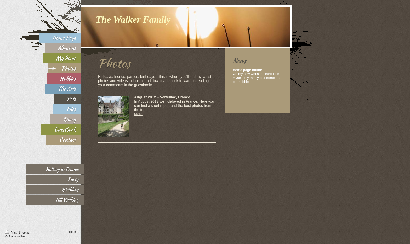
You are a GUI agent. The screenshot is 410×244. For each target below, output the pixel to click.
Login (72, 232)
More (138, 114)
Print (11, 232)
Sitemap (24, 232)
